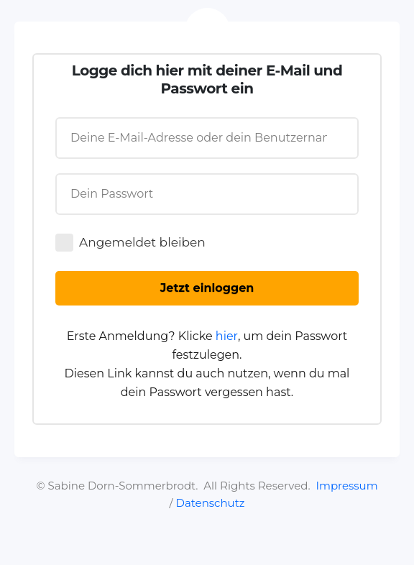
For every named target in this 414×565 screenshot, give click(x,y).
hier (227, 336)
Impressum (346, 485)
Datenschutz (210, 503)
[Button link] (207, 288)
